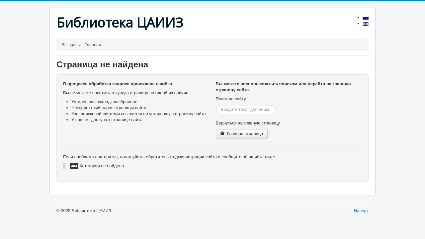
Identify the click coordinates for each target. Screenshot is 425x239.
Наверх (361, 210)
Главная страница (241, 133)
